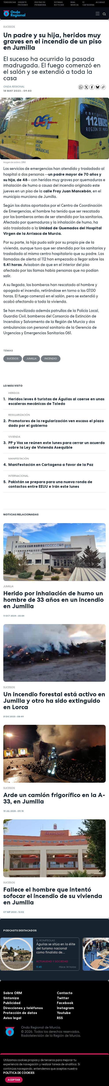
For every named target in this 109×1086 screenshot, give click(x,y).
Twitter (63, 998)
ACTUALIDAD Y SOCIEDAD (52, 961)
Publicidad (11, 1003)
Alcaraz (100, 2)
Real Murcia (74, 3)
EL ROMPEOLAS (45, 940)
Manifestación (18, 458)
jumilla (31, 358)
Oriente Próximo (23, 3)
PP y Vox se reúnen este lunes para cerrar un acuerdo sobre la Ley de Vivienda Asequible (56, 445)
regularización (19, 415)
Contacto (65, 993)
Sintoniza (11, 998)
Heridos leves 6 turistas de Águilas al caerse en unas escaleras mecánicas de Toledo (56, 401)
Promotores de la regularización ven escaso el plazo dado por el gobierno (56, 423)
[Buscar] (103, 13)
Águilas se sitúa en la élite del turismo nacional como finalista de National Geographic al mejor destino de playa (55, 948)
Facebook (65, 1003)
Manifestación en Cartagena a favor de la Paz (50, 464)
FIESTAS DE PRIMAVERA (40, 3)
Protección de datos (20, 1013)
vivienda (14, 437)
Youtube (64, 1013)
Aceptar (14, 1079)
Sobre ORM (12, 993)
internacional (18, 476)
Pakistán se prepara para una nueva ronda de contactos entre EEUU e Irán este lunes (50, 484)
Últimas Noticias (59, 3)
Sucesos (9, 26)
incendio (50, 358)
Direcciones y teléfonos (23, 1008)
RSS (60, 1018)
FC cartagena (88, 3)
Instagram (65, 1008)
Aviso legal (12, 1018)
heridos (14, 393)
